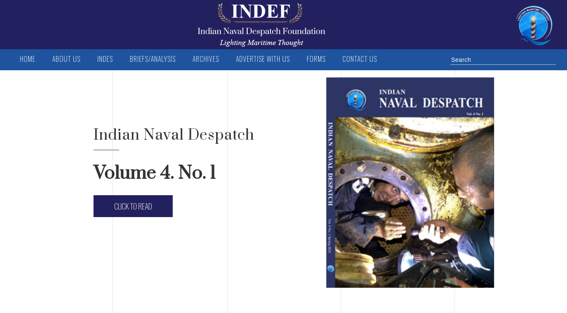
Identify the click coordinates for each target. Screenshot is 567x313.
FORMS (316, 59)
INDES (105, 59)
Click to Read (133, 206)
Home (27, 59)
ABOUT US (66, 59)
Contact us (359, 59)
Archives (206, 59)
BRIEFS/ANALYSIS (153, 59)
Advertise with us (263, 59)
